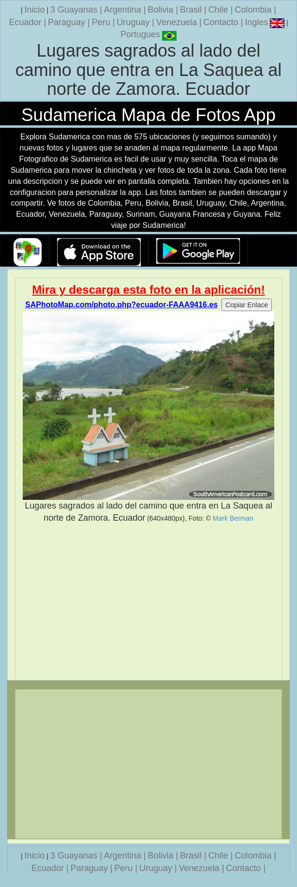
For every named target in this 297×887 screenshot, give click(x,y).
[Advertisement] (148, 602)
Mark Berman (233, 518)
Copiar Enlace (246, 305)
